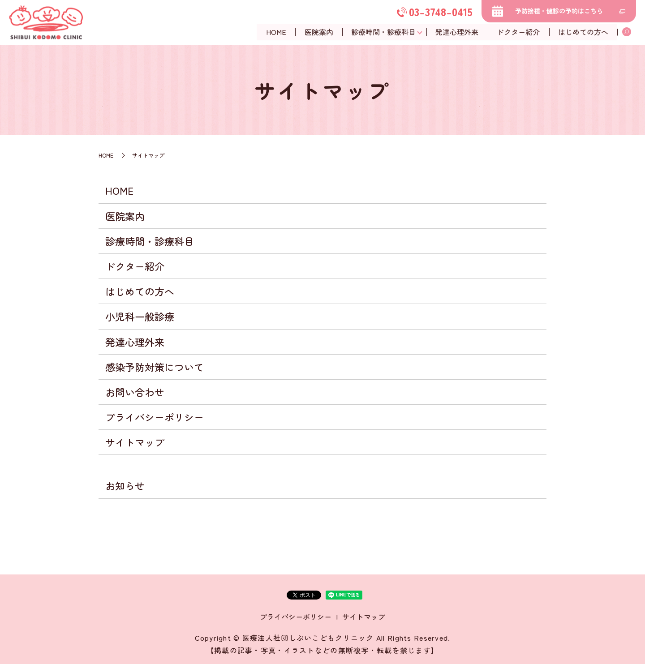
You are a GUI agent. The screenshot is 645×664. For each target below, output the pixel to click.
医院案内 (317, 31)
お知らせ (125, 485)
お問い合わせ (134, 392)
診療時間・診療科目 (382, 31)
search (626, 32)
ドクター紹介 (517, 31)
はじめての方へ (583, 31)
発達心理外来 (455, 31)
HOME (274, 31)
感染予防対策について (154, 367)
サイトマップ (134, 442)
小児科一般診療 (139, 316)
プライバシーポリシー (154, 417)
